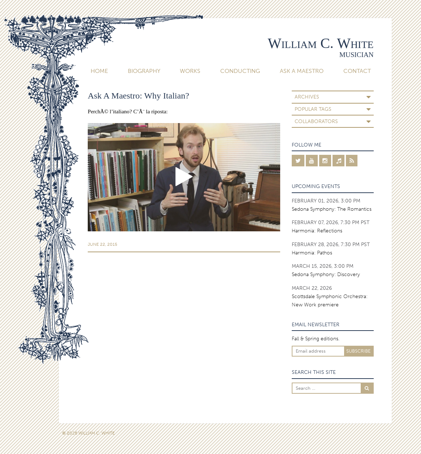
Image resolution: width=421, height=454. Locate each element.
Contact (357, 70)
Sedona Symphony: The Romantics (332, 209)
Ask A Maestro (302, 70)
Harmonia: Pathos (312, 252)
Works (190, 70)
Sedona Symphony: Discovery (326, 274)
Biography (144, 70)
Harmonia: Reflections (317, 230)
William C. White (320, 43)
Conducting (240, 70)
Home (99, 70)
